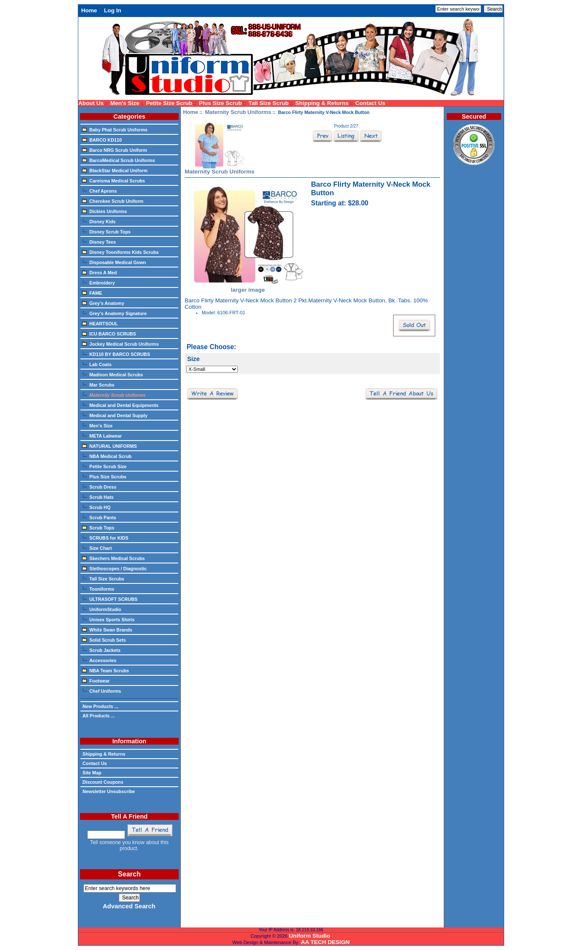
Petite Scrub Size (104, 466)
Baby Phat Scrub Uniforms (115, 129)
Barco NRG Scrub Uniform (114, 150)
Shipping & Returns (321, 103)
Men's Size (124, 103)
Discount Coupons (102, 782)
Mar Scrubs (98, 384)
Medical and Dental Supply (115, 415)
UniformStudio (101, 609)
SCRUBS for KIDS (105, 537)
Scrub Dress (99, 486)
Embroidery (98, 282)
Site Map (91, 772)
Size (193, 359)
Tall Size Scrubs (103, 578)
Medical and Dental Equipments (120, 405)
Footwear (96, 680)
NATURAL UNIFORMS (109, 446)
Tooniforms (98, 589)
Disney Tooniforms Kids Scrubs (120, 252)
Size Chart (97, 548)
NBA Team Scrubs (105, 670)
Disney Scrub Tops (106, 231)
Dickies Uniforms (104, 211)
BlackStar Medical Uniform (115, 170)
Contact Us (370, 103)
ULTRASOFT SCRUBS (109, 599)
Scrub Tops (98, 527)
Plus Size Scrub (220, 103)
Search (129, 874)
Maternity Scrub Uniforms (238, 112)
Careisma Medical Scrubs (113, 180)
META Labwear (102, 435)
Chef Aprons (99, 190)
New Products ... (100, 706)
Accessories (99, 660)
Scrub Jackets (101, 650)
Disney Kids (99, 221)
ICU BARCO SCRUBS (109, 333)
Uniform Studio (309, 936)
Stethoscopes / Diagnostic (114, 568)
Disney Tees (99, 242)
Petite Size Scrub (169, 103)
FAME (92, 293)
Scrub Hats (98, 497)
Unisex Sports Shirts (108, 619)
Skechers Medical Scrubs (113, 558)
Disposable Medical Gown (114, 262)
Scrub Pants (99, 517)
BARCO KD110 (102, 139)
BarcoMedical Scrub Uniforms (118, 160)
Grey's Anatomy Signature (114, 313)
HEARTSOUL (100, 323)
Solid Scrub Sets (104, 640)
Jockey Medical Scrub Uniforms (120, 344)
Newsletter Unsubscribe (108, 791)
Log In (112, 10)
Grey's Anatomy (103, 303)
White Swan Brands (107, 629)
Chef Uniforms (101, 691)
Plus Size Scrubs (104, 476)
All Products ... (98, 715)
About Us (91, 103)
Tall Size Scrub (268, 103)
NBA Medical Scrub (106, 456)
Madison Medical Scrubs (112, 374)
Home (89, 10)
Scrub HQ (96, 507)
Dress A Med (99, 272)
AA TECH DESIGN (325, 942)
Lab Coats (96, 364)
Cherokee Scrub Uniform (112, 201)
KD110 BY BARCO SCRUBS (116, 354)
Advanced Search (129, 906)
